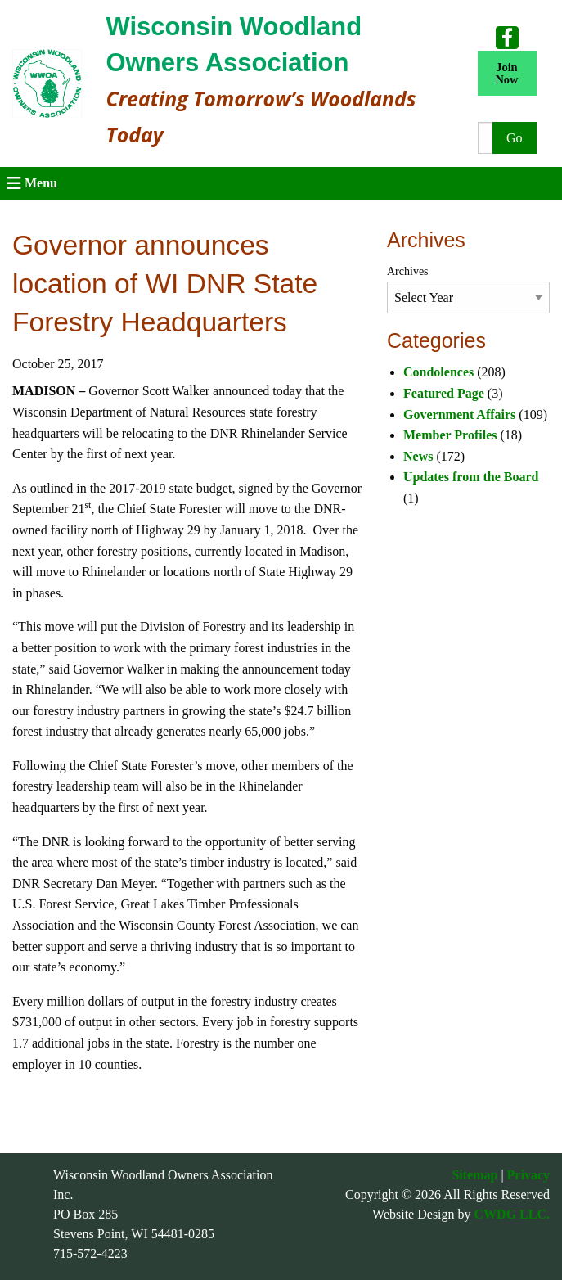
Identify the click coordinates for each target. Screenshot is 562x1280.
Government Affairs (459, 414)
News (418, 456)
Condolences (438, 372)
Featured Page (443, 393)
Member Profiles (450, 435)
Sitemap (474, 1175)
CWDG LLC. (512, 1214)
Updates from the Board (470, 477)
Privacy (528, 1175)
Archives (408, 271)
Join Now (506, 73)
